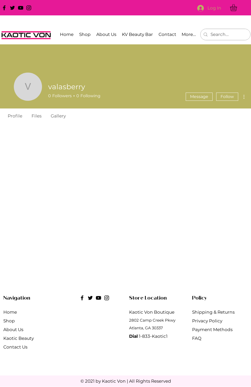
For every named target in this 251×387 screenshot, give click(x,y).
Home (10, 312)
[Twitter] (12, 8)
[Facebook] (4, 8)
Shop (9, 320)
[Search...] (225, 34)
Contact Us (15, 347)
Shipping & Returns (214, 312)
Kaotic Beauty (18, 338)
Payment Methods (213, 329)
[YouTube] (20, 8)
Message (199, 96)
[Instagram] (29, 8)
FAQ (196, 338)
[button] (237, 7)
